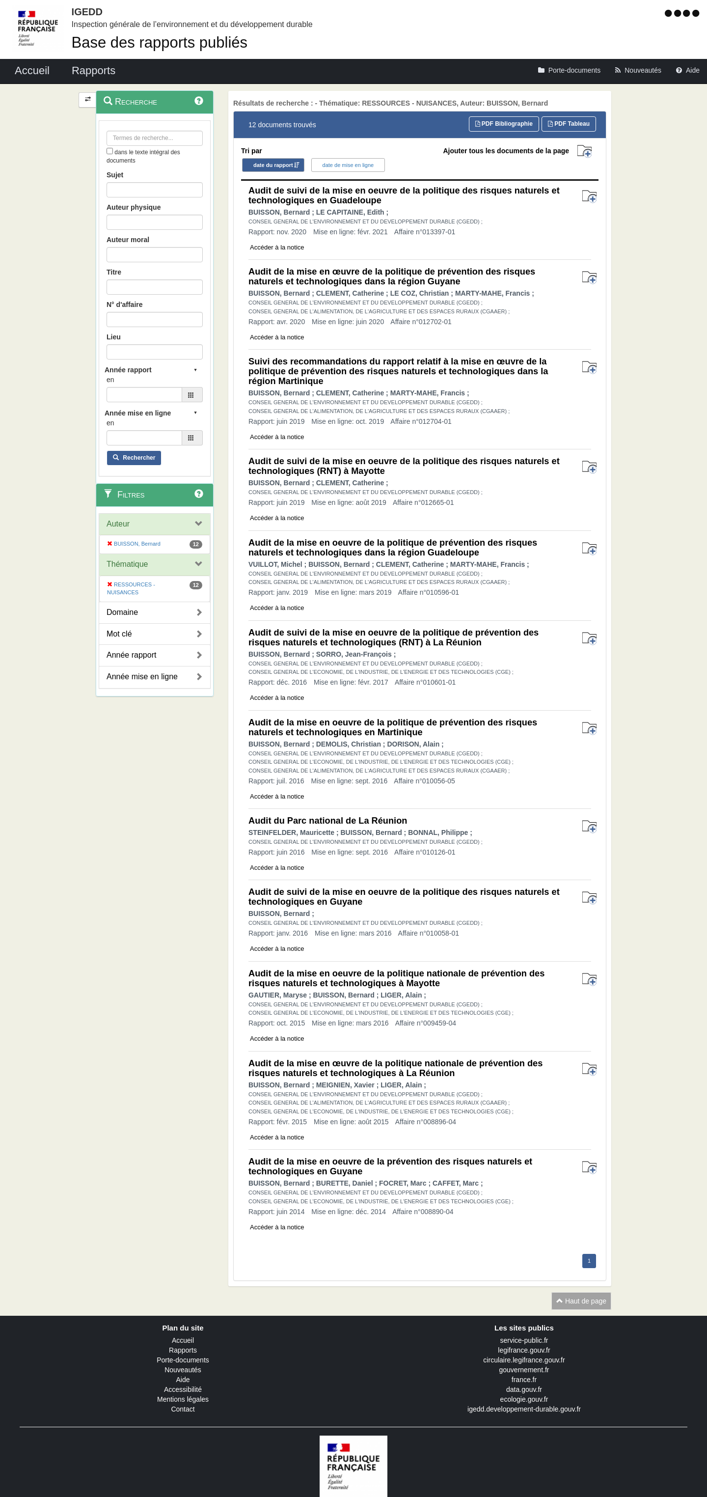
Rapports (183, 1350)
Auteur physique (134, 207)
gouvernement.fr (524, 1370)
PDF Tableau (569, 123)
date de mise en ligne (348, 165)
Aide (183, 1380)
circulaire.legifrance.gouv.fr (524, 1360)
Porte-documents (183, 1360)
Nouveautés (182, 1370)
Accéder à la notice (277, 247)
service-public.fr (524, 1340)
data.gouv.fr (524, 1389)
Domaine (122, 612)
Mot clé (119, 634)
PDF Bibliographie (504, 123)
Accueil (183, 1340)
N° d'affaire (125, 304)
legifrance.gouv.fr (524, 1350)
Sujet (115, 175)
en (110, 380)
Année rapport (131, 655)
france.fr (524, 1380)
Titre (114, 272)
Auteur (118, 524)
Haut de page (581, 1301)
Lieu (114, 337)
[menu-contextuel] (110, 151)
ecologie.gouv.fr (524, 1399)
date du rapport (273, 165)
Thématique (127, 564)
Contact (182, 1409)
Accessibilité (183, 1389)
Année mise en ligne (142, 676)
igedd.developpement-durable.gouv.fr (524, 1409)
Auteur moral (128, 240)
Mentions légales (183, 1399)
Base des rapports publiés (159, 42)
